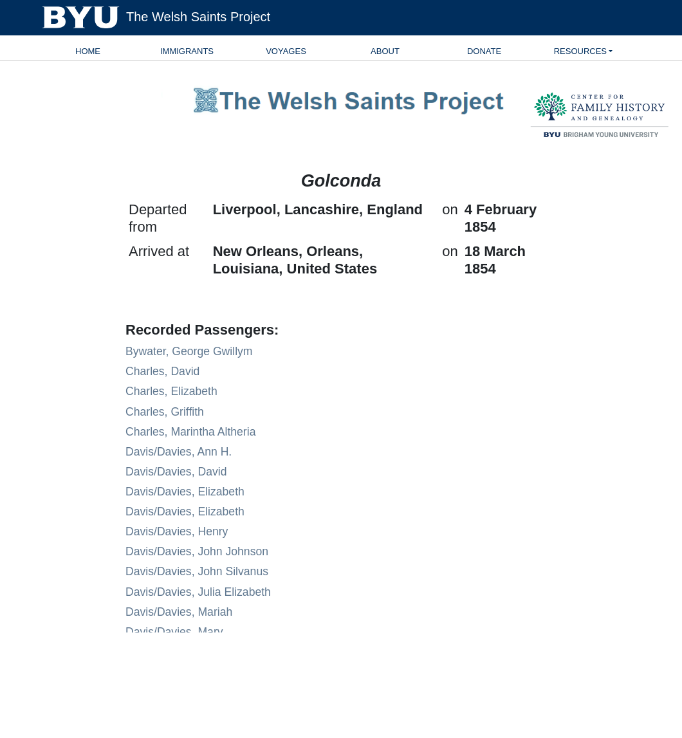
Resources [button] (580, 51)
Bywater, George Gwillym (189, 351)
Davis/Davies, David (175, 471)
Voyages (286, 51)
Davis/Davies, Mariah (178, 611)
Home (87, 51)
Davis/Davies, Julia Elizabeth (198, 592)
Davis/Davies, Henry (176, 531)
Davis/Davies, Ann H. (178, 451)
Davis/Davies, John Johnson (196, 551)
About (385, 51)
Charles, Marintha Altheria (190, 431)
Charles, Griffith (164, 411)
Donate (484, 51)
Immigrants (187, 51)
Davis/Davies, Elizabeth (184, 491)
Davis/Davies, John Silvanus (196, 571)
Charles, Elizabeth (171, 391)
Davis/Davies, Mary (174, 631)
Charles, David (162, 371)
